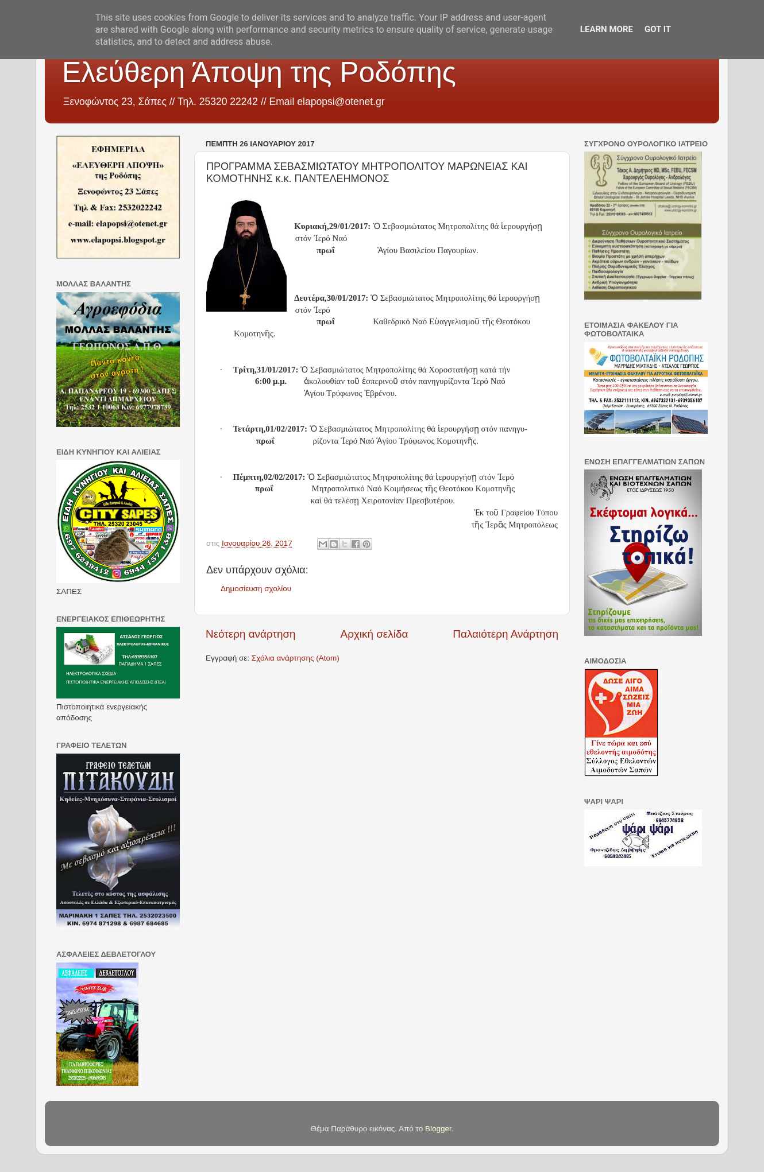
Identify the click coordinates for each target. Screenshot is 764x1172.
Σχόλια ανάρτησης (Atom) (295, 658)
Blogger (438, 1128)
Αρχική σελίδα (374, 634)
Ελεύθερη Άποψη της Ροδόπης (259, 72)
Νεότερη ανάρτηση (251, 634)
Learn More (606, 29)
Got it (658, 29)
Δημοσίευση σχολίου (256, 588)
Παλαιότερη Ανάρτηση (505, 634)
